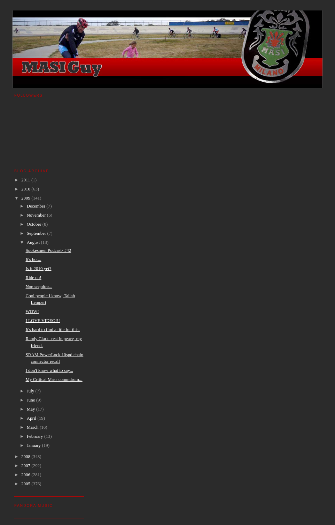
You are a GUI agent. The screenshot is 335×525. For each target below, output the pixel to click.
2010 (26, 189)
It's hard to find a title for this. (52, 329)
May (31, 409)
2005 (26, 483)
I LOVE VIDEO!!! (42, 320)
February (35, 436)
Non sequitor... (38, 286)
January (34, 445)
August (34, 242)
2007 (26, 465)
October (34, 224)
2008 (26, 456)
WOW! (32, 311)
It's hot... (33, 259)
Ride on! (33, 277)
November (37, 215)
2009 (26, 198)
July (31, 390)
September (37, 233)
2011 (26, 179)
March (33, 427)
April (32, 418)
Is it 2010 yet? (38, 268)
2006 (26, 474)
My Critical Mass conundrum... (53, 379)
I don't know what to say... (49, 370)
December (37, 206)
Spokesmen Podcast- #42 (48, 250)
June (31, 400)
